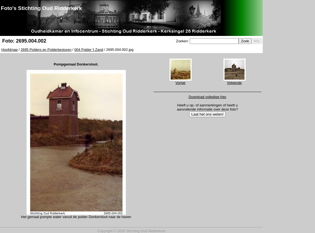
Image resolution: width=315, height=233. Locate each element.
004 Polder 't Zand (88, 50)
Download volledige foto (207, 97)
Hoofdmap (9, 50)
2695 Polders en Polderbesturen (46, 50)
